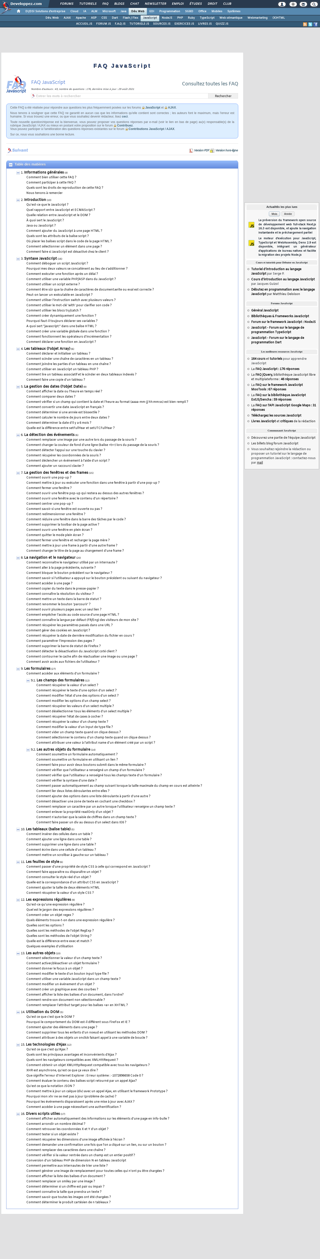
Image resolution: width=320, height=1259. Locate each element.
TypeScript (207, 18)
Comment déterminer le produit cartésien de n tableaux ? (68, 1202)
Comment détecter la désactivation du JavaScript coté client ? (71, 652)
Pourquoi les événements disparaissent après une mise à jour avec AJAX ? (80, 1102)
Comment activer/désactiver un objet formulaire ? (62, 963)
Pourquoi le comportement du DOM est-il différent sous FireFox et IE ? (78, 1022)
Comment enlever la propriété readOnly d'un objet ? (74, 812)
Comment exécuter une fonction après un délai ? (62, 274)
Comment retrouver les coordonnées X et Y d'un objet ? (67, 1129)
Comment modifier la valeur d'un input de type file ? (74, 727)
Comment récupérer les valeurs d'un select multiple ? (75, 706)
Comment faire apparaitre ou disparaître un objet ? (63, 872)
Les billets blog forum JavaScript (274, 444)
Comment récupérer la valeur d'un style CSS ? (60, 893)
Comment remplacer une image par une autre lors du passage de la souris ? (81, 440)
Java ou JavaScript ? (41, 226)
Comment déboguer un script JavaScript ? (57, 264)
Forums (66, 4)
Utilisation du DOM (42, 1012)
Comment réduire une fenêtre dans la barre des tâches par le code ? (76, 520)
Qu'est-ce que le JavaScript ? (47, 205)
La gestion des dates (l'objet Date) (53, 386)
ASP (93, 18)
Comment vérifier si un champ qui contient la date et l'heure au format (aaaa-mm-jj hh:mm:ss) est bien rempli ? (107, 402)
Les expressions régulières (48, 900)
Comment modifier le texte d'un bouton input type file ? (67, 974)
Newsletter (155, 4)
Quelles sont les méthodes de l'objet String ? (59, 936)
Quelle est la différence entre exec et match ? (59, 941)
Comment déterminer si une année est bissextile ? (63, 413)
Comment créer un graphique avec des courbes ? (62, 990)
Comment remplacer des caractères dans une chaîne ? (66, 1150)
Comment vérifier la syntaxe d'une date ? (66, 781)
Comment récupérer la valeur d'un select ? (67, 685)
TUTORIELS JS (139, 24)
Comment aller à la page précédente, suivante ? (61, 568)
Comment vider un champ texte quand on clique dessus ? (78, 732)
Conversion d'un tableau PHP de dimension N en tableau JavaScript (76, 1161)
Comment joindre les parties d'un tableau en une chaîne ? (68, 364)
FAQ (105, 4)
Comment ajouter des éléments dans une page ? (61, 1027)
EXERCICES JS (184, 24)
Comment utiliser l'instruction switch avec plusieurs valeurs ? (71, 300)
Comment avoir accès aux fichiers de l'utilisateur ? (63, 662)
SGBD (189, 11)
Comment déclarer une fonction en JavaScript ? (61, 342)
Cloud (74, 11)
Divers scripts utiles (43, 1114)
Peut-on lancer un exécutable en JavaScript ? (59, 295)
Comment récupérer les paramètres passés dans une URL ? (69, 625)
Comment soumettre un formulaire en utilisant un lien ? (77, 760)
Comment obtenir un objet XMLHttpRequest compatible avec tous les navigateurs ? (88, 1065)
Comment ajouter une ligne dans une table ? (59, 839)
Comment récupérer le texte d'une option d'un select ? (76, 691)
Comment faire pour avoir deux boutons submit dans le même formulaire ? (91, 765)
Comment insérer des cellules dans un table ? (59, 834)
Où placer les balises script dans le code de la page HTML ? (69, 241)
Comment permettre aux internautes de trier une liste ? (67, 1166)
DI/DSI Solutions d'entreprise (45, 11)
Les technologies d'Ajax (46, 1044)
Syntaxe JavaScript (40, 258)
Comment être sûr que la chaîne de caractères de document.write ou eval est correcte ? (90, 290)
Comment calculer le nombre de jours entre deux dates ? (68, 418)
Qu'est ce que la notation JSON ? (50, 1086)
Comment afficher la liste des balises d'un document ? (65, 1176)
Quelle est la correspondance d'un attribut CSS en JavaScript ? (72, 883)
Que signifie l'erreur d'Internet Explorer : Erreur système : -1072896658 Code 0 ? (84, 1076)
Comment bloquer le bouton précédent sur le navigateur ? (69, 573)
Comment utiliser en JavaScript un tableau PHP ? (62, 369)
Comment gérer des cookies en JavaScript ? (58, 631)
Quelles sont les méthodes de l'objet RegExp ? (60, 931)
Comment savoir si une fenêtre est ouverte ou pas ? (64, 509)
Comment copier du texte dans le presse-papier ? (62, 589)
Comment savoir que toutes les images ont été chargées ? (68, 1197)
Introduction (35, 200)
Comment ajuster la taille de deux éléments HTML (63, 888)
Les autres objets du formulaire (63, 749)
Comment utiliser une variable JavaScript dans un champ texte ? (73, 979)
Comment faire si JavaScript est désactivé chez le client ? (67, 252)
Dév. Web (137, 11)
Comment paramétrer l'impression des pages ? (60, 641)
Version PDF (201, 151)
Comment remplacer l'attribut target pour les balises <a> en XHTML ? (77, 1005)
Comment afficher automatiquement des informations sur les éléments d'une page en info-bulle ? (97, 1119)
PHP (180, 18)
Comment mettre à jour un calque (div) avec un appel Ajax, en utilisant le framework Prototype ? (97, 1091)
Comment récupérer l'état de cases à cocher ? (69, 717)
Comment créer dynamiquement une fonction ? (61, 316)
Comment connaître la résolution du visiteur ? (60, 594)
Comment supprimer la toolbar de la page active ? (62, 525)
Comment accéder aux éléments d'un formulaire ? (62, 674)
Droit (212, 4)
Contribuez (125, 125)
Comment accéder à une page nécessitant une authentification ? (73, 1107)
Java (123, 11)
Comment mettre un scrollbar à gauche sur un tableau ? (67, 855)
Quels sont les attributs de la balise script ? (57, 236)
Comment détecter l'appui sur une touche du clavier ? (65, 450)
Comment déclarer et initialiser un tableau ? (58, 354)
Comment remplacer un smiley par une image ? (60, 1182)
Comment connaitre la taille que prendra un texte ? (64, 1192)
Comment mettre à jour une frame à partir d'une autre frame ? (72, 546)
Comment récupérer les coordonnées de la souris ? (63, 456)
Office (202, 11)
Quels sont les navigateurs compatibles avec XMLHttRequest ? (72, 1060)
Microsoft (109, 11)
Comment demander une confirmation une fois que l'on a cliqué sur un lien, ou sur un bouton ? (96, 1145)
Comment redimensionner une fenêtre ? (55, 514)
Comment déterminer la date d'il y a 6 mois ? (58, 423)
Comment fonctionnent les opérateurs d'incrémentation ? (69, 337)
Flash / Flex (130, 18)
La (275, 369)
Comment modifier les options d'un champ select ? (73, 701)
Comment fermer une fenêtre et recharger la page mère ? (68, 540)
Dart (115, 18)
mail (260, 463)
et (266, 359)
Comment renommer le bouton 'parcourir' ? (58, 604)
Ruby (191, 18)
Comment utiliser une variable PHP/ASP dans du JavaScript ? (71, 279)
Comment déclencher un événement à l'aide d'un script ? (68, 461)
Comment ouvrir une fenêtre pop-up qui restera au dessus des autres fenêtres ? (85, 493)
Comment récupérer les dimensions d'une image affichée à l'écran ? (75, 1140)
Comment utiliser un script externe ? (53, 285)
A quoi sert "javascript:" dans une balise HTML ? (61, 326)
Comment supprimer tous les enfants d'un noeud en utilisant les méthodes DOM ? (86, 1033)
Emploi (177, 4)
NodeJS (167, 18)
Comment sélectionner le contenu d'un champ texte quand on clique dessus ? (93, 738)
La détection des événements (49, 435)
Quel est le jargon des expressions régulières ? (60, 910)
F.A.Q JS (120, 24)
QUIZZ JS (222, 24)
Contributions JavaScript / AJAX (151, 129)
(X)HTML (279, 18)
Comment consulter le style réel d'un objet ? (58, 877)
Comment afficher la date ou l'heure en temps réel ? (64, 392)
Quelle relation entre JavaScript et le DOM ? (58, 215)
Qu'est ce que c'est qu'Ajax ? (47, 1050)
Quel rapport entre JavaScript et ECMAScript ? (60, 210)
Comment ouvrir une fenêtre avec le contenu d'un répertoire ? (72, 499)
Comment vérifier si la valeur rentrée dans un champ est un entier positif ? (80, 1155)
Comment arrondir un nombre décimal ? (55, 1124)
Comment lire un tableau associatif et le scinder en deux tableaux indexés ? (81, 375)
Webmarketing (257, 18)
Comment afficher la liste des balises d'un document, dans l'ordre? (75, 995)
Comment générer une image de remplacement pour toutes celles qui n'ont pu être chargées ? (95, 1171)
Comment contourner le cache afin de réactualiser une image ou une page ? (81, 657)
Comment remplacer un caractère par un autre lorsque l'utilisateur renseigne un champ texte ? (105, 807)
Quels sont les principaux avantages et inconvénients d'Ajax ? (71, 1055)
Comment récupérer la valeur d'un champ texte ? (72, 722)
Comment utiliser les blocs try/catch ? (53, 311)
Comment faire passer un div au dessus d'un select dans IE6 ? (81, 823)
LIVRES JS (205, 24)
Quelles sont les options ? (45, 926)
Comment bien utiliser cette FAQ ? (51, 178)
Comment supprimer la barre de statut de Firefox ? (63, 646)
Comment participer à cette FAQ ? (51, 183)
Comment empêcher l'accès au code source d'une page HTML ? (72, 615)
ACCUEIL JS (84, 24)
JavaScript (150, 18)
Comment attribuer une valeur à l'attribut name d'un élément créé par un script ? (95, 743)
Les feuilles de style (42, 862)
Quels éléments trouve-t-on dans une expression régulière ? (70, 920)
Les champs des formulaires (60, 680)
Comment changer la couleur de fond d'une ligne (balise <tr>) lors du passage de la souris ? (92, 445)
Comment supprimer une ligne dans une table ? (61, 845)
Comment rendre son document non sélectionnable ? (65, 1000)
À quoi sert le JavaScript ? (45, 221)
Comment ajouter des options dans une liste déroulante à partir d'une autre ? (93, 796)
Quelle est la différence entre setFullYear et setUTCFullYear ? (70, 428)
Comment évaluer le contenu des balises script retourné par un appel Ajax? (81, 1081)
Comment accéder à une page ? (49, 584)
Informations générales (44, 172)
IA (84, 11)
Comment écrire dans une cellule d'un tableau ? (61, 850)
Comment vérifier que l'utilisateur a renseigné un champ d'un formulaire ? (90, 770)
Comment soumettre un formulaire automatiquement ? (77, 755)
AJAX (67, 18)
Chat (134, 4)
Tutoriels (88, 4)
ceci (125, 116)
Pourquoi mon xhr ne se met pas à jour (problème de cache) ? (71, 1097)
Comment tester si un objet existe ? (52, 1135)
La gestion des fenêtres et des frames (56, 473)
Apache (81, 18)
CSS (104, 18)
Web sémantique (230, 18)
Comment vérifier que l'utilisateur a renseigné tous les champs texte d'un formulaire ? (99, 776)
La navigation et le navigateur (50, 557)
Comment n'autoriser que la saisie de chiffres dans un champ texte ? (86, 817)
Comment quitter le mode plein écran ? (55, 535)
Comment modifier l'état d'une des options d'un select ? (77, 696)
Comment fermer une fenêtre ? (49, 488)
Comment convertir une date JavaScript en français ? (65, 407)
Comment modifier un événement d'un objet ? (60, 984)
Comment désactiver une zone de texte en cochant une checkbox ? (85, 802)
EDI (151, 11)
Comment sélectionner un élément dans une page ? (64, 247)
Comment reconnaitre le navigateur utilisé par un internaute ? (72, 563)
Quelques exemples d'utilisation (49, 947)
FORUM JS (103, 24)
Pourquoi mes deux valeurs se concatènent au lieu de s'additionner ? (77, 269)
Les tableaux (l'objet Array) (47, 349)
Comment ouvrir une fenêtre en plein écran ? (59, 530)
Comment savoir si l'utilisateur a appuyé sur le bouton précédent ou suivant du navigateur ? (94, 578)
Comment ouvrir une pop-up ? (49, 478)
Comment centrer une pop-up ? (49, 504)
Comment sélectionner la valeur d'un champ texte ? (64, 958)
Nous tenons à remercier (44, 193)
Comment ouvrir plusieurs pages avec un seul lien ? (64, 610)
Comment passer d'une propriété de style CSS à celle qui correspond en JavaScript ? (88, 867)
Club (226, 4)
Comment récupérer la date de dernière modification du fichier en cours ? (80, 636)
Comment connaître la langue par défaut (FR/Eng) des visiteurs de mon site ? (82, 620)
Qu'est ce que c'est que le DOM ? (50, 1017)
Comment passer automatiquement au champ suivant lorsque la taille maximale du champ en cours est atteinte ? (119, 786)
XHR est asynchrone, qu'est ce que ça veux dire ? (62, 1071)
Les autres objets (40, 953)
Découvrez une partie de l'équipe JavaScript (283, 438)
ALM (94, 11)
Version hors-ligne (226, 151)
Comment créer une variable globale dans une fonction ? (68, 332)
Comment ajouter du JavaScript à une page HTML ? (64, 231)
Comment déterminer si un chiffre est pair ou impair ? (65, 1187)
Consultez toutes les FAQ (210, 84)
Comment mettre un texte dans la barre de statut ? (63, 599)
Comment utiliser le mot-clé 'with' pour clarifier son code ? (69, 305)
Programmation (169, 11)
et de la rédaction (283, 421)
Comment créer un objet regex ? (50, 915)
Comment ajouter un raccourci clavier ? (55, 466)
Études (195, 4)
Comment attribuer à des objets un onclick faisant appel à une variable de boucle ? (87, 1038)
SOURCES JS (161, 24)
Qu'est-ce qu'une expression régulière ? (55, 905)
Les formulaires (37, 668)
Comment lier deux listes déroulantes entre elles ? (73, 791)
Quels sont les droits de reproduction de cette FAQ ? (64, 188)
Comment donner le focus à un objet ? (54, 969)
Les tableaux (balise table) (48, 829)
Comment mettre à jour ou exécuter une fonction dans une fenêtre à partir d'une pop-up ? (93, 483)
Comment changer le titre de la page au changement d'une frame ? (75, 551)
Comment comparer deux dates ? (51, 397)
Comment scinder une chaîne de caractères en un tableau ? (69, 359)
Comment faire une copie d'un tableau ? (55, 380)
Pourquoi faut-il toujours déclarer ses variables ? (62, 321)
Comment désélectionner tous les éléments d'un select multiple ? (84, 712)
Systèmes (233, 11)
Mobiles (216, 11)
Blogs (119, 4)
